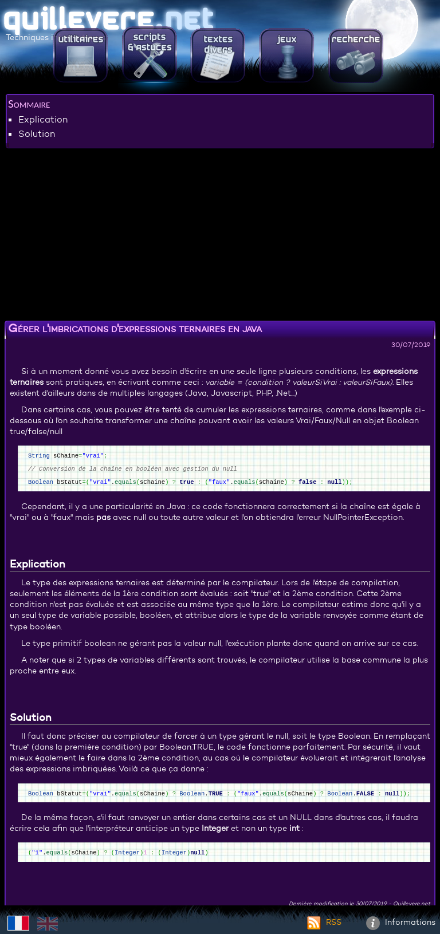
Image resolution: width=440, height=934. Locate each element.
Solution (36, 133)
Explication (43, 119)
